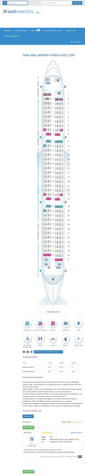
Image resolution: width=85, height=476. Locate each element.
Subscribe (77, 3)
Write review (28, 427)
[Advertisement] (43, 21)
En (38, 12)
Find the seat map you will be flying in (48, 352)
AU (32, 444)
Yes (80, 456)
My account (75, 42)
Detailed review (76, 433)
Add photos (28, 416)
